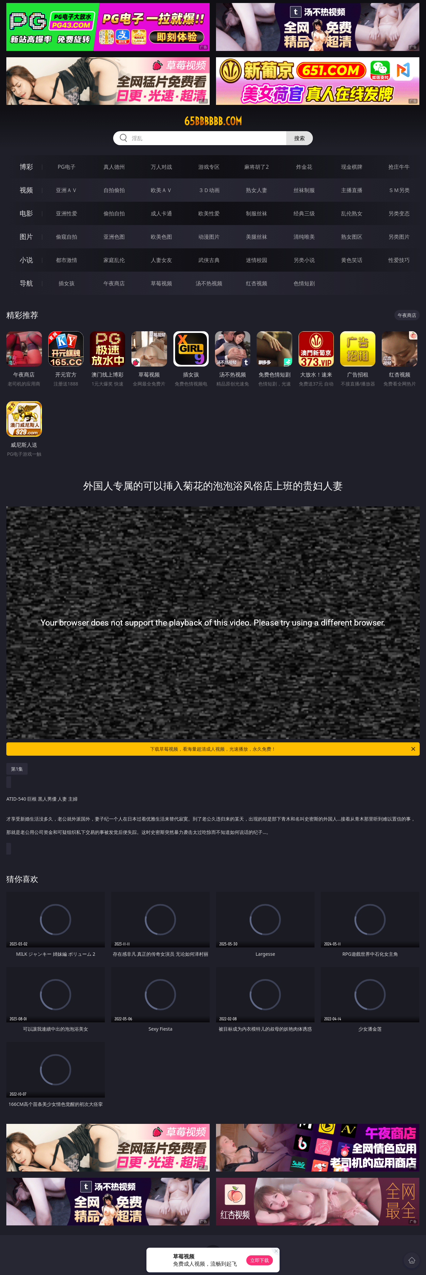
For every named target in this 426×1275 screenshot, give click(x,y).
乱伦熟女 (351, 213)
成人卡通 (161, 213)
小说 (26, 259)
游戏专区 (209, 166)
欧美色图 (161, 236)
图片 (26, 236)
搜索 (299, 138)
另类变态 (399, 213)
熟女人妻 (256, 190)
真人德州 (114, 166)
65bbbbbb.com (213, 121)
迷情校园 (256, 260)
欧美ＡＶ (161, 190)
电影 (26, 213)
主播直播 (351, 190)
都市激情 (66, 260)
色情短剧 (304, 283)
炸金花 (304, 166)
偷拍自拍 (114, 213)
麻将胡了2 (256, 166)
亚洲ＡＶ (66, 190)
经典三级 (304, 213)
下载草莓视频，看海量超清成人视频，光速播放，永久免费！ (283, 749)
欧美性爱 (209, 213)
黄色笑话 (351, 260)
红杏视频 (256, 283)
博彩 (26, 166)
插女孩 (67, 283)
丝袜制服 (304, 190)
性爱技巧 (399, 260)
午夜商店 (114, 283)
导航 (26, 283)
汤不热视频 (209, 283)
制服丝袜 (256, 213)
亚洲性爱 (66, 213)
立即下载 (259, 1260)
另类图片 (399, 236)
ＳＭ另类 (399, 190)
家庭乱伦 (114, 260)
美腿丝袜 (256, 236)
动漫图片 (209, 236)
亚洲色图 (114, 236)
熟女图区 (351, 236)
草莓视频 (161, 283)
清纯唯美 (304, 236)
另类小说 (304, 260)
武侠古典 (209, 260)
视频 (26, 189)
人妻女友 (161, 260)
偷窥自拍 (66, 236)
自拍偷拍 (114, 190)
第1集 (17, 769)
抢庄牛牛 (399, 166)
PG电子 (66, 166)
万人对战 (161, 166)
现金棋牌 (351, 166)
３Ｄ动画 (209, 190)
